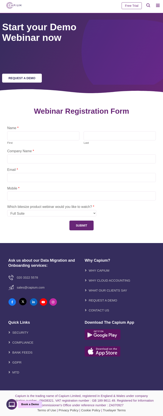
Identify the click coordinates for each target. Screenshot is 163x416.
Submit (81, 225)
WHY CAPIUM (99, 270)
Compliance (22, 342)
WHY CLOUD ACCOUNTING (109, 280)
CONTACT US (99, 310)
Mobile (13, 188)
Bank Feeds (22, 352)
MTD (15, 372)
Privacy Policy (68, 410)
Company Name (20, 151)
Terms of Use (46, 410)
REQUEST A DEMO (103, 300)
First (10, 142)
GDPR (16, 362)
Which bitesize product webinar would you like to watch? (50, 207)
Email (12, 169)
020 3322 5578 (27, 277)
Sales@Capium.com (31, 287)
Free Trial (131, 5)
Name (12, 128)
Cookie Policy (90, 410)
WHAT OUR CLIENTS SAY (108, 290)
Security (20, 332)
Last (86, 142)
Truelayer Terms (114, 410)
